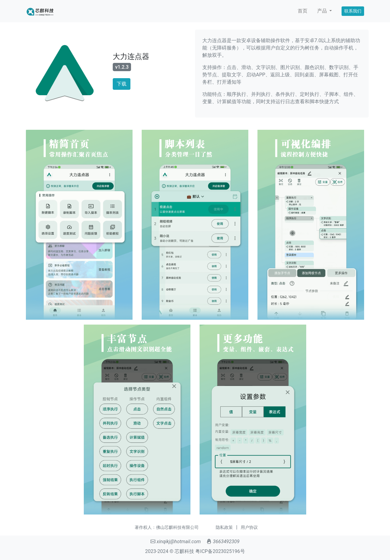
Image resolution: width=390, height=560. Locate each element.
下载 (121, 84)
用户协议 (249, 527)
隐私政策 (224, 527)
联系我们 (352, 11)
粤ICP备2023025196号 (220, 551)
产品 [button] (322, 11)
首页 (302, 11)
